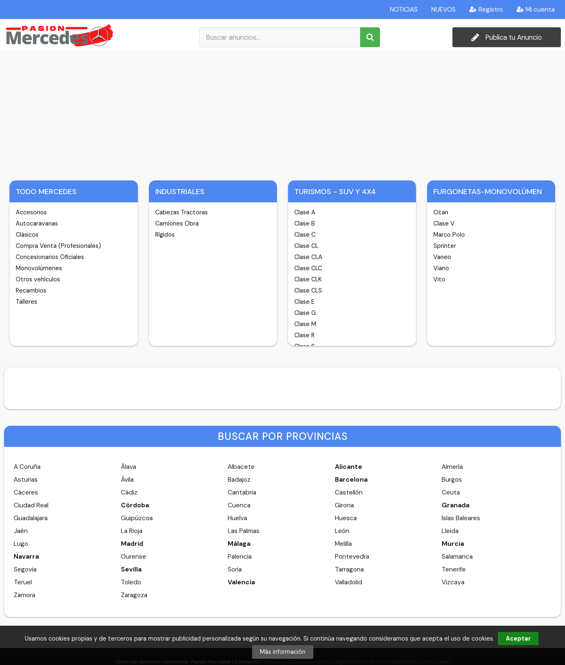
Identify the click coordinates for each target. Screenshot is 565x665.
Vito (439, 279)
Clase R (304, 335)
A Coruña (27, 467)
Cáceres (26, 492)
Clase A (304, 212)
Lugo (21, 544)
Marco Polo (449, 234)
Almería (452, 467)
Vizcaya (453, 582)
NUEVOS (443, 9)
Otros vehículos (38, 279)
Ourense (133, 556)
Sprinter (444, 246)
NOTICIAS (404, 9)
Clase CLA (308, 257)
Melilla (343, 544)
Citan (440, 212)
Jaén (21, 531)
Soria (235, 569)
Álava (128, 467)
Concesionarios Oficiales (50, 257)
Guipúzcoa (137, 518)
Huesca (346, 518)
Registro (486, 9)
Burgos (452, 479)
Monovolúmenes (39, 268)
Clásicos (27, 234)
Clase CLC (308, 268)
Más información (282, 651)
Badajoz (239, 479)
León (342, 531)
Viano (441, 268)
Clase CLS (308, 290)
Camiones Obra (177, 223)
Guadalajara (31, 518)
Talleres (26, 301)
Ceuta (451, 492)
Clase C (304, 234)
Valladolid (348, 582)
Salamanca (457, 556)
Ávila (127, 479)
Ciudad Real (31, 505)
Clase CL (306, 246)
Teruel (23, 582)
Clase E (304, 301)
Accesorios (31, 212)
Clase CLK (308, 279)
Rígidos (165, 234)
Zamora (24, 595)
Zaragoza (134, 595)
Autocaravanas (37, 223)
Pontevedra (352, 556)
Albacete (241, 467)
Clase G (305, 313)
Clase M (305, 324)
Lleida (450, 531)
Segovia (25, 569)
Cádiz (129, 492)
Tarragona (349, 569)
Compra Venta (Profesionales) (58, 246)
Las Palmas (244, 531)
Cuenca (239, 505)
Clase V (443, 223)
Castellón (349, 492)
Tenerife (454, 569)
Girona (344, 505)
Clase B (304, 223)
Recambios (31, 290)
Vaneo (442, 257)
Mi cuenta (536, 9)
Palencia (240, 556)
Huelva (237, 518)
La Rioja (131, 531)
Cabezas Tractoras (181, 212)
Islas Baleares (461, 518)
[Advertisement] (282, 114)
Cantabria (242, 492)
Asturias (26, 479)
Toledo (131, 582)
